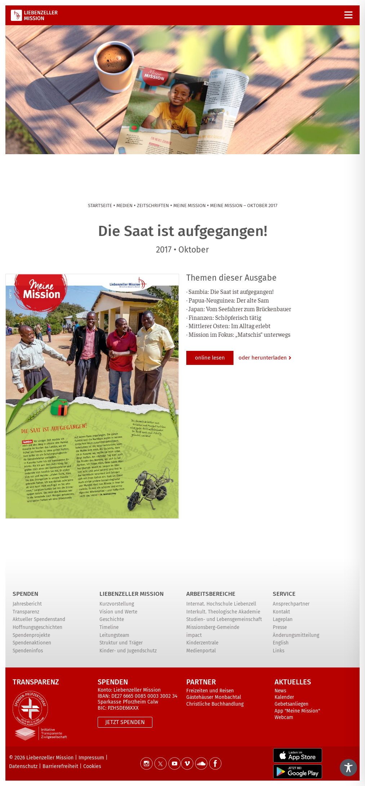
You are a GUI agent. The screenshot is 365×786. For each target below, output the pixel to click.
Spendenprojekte (31, 635)
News (280, 691)
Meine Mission (189, 205)
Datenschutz (23, 766)
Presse (280, 627)
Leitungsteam (114, 635)
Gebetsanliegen (291, 704)
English (281, 643)
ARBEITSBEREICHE (210, 594)
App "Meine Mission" (297, 711)
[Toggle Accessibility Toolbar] (348, 767)
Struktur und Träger (121, 643)
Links (278, 651)
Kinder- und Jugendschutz (128, 651)
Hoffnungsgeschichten (37, 627)
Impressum (91, 758)
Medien (124, 205)
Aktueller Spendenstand (39, 619)
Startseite (100, 205)
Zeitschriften (153, 205)
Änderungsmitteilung (296, 635)
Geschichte (111, 619)
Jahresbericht (27, 604)
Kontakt (281, 612)
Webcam (284, 717)
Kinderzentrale (202, 643)
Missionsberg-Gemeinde (212, 627)
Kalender (284, 697)
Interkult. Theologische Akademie (223, 612)
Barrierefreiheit (60, 766)
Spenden (25, 594)
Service (284, 594)
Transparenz (26, 612)
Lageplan (283, 619)
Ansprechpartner (291, 604)
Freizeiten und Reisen (210, 691)
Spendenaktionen (32, 643)
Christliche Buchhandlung (215, 704)
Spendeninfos (28, 651)
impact (194, 635)
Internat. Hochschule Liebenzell (221, 604)
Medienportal (201, 651)
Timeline (109, 627)
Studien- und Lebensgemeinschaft (224, 619)
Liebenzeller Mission (131, 594)
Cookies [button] (92, 766)
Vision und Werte (118, 612)
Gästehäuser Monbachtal (213, 697)
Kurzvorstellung (116, 604)
